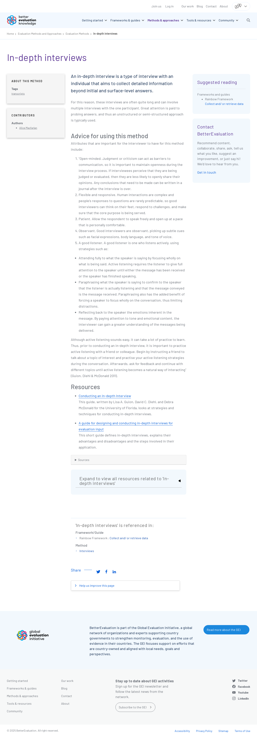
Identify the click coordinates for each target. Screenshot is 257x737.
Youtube (243, 692)
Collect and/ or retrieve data (129, 538)
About (224, 6)
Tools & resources (19, 703)
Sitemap (223, 731)
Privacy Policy (204, 731)
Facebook (244, 686)
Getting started (17, 680)
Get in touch (206, 172)
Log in (169, 6)
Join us (156, 6)
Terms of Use (242, 731)
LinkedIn (243, 698)
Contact (211, 6)
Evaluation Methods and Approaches (40, 33)
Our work (187, 6)
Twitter (243, 680)
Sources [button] (83, 460)
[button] (248, 20)
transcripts (18, 93)
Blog (200, 6)
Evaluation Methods (77, 33)
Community (14, 711)
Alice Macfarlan (28, 127)
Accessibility (182, 731)
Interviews (86, 551)
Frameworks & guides (22, 688)
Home (10, 33)
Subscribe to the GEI (133, 707)
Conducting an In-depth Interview (105, 396)
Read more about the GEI (224, 629)
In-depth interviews (105, 33)
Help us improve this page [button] (96, 585)
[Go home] (24, 20)
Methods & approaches (22, 696)
